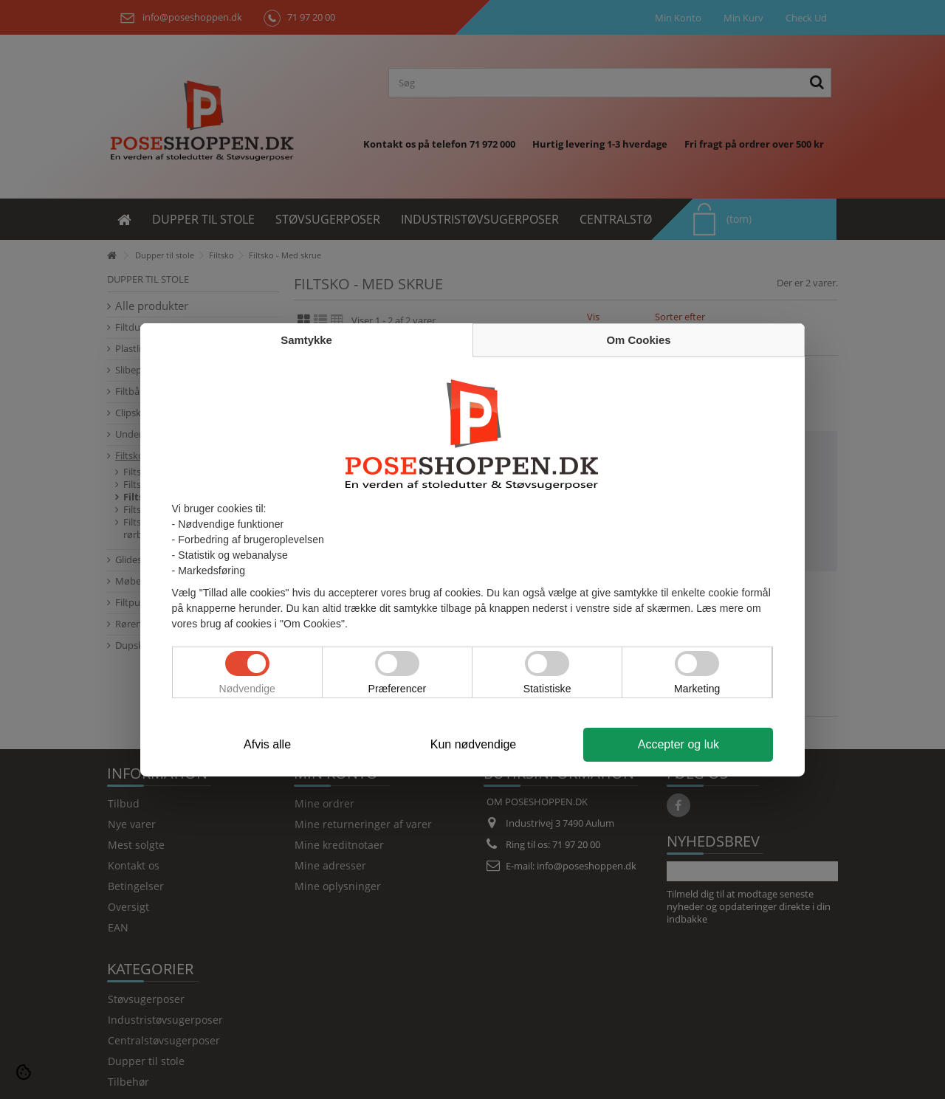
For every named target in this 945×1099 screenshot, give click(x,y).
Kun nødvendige (473, 744)
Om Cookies (638, 340)
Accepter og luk (678, 744)
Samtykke (306, 340)
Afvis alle (267, 744)
